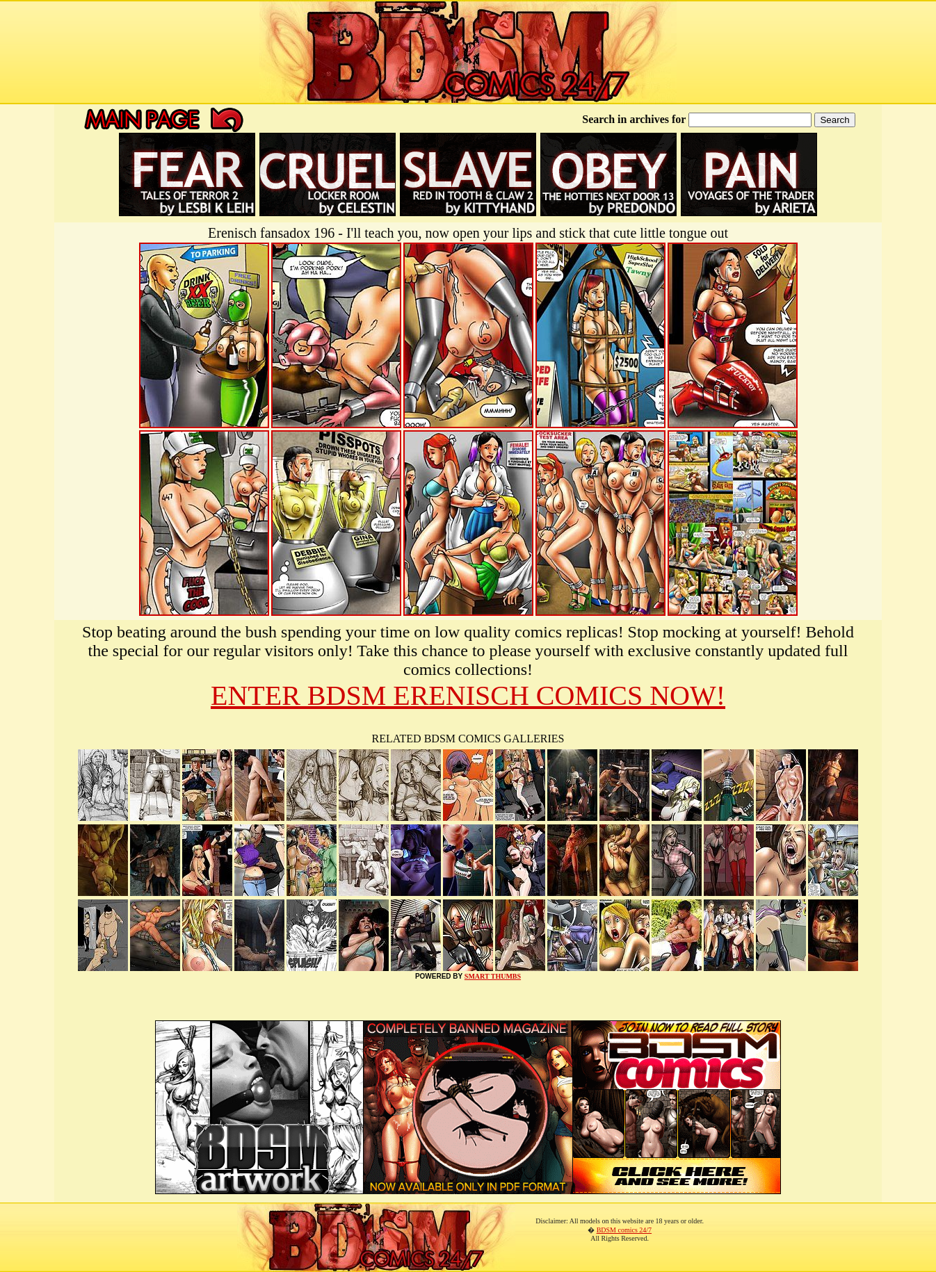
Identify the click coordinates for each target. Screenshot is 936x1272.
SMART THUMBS (493, 976)
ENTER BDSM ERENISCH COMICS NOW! (468, 695)
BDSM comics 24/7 (624, 1230)
